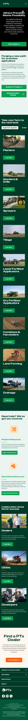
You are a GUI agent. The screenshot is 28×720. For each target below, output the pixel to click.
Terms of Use (12, 703)
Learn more (9, 400)
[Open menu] (26, 4)
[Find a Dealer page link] (14, 44)
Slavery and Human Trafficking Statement (11, 707)
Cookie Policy (23, 707)
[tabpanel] (14, 269)
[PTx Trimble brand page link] (14, 87)
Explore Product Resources (9, 452)
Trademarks (14, 708)
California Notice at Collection (14, 706)
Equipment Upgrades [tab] (10, 128)
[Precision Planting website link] (14, 94)
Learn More (9, 157)
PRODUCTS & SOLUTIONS (14, 670)
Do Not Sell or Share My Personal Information (14, 705)
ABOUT (4, 684)
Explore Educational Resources (10, 493)
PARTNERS (14, 675)
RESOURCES (5, 679)
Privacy (17, 703)
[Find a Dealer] (14, 660)
